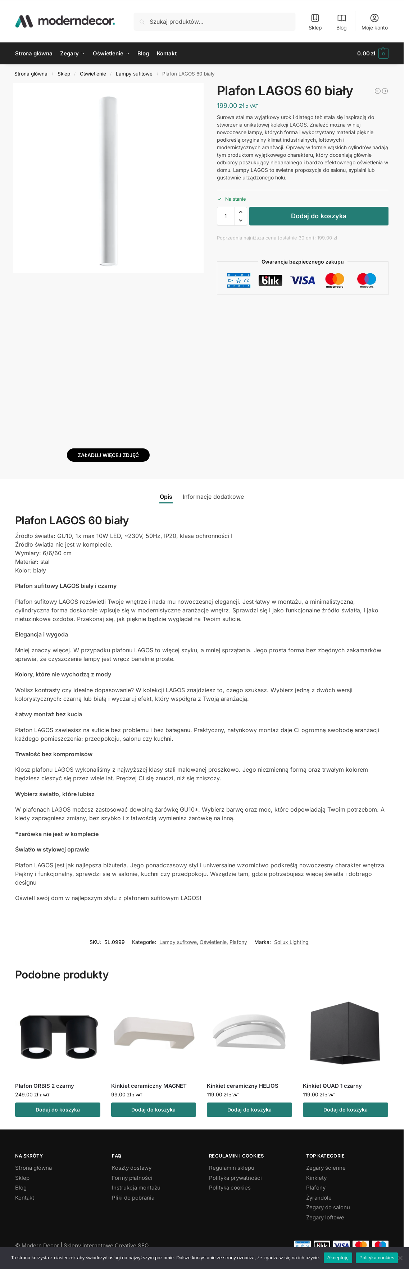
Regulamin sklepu (231, 1167)
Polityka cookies (230, 1187)
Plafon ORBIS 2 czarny (44, 1085)
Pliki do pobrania (133, 1197)
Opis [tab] (166, 496)
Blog (341, 22)
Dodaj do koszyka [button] (58, 1109)
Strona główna (30, 74)
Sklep (315, 22)
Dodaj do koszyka (318, 216)
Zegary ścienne (326, 1167)
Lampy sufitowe (134, 74)
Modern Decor (40, 1245)
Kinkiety (316, 1177)
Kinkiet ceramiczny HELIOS (242, 1085)
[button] (372, 53)
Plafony (238, 942)
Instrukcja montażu (136, 1187)
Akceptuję (338, 1257)
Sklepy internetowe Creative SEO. (107, 1245)
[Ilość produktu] (226, 216)
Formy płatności (132, 1177)
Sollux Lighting (291, 942)
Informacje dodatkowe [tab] (213, 496)
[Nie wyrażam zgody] (400, 1257)
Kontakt (24, 1197)
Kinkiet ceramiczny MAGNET (149, 1085)
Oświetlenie (93, 74)
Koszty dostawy (131, 1167)
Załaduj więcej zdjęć (108, 455)
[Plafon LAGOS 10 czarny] (384, 91)
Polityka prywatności (235, 1177)
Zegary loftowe (325, 1217)
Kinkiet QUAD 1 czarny (332, 1085)
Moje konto (375, 22)
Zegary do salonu (328, 1207)
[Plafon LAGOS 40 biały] (377, 91)
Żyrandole (319, 1197)
